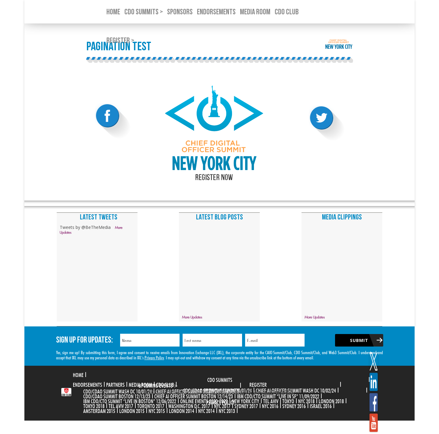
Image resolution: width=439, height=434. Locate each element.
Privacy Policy (154, 357)
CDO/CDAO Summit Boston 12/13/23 (116, 395)
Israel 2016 (321, 405)
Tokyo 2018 (94, 405)
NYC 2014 (206, 410)
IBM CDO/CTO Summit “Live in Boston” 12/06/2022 (129, 400)
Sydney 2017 (246, 405)
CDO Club (165, 384)
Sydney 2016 (294, 405)
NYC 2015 (156, 410)
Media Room (140, 384)
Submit (359, 340)
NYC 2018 (306, 400)
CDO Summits (219, 379)
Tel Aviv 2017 (121, 405)
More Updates (192, 317)
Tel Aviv (270, 400)
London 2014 (181, 410)
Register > (120, 40)
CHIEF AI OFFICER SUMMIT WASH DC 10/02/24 (296, 389)
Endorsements (87, 384)
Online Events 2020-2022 (204, 400)
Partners (115, 384)
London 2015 (132, 410)
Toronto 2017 (150, 405)
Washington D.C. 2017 (189, 405)
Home (78, 374)
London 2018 (331, 400)
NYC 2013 (227, 410)
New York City (245, 400)
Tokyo (288, 400)
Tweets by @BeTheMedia (85, 227)
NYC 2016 (270, 405)
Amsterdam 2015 (99, 410)
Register (258, 384)
